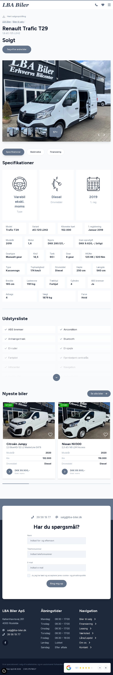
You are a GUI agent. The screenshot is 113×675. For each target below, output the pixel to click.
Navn (29, 536)
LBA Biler (6, 21)
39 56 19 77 (41, 517)
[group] (56, 101)
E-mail (30, 563)
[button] (99, 135)
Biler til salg (18, 21)
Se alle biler (99, 394)
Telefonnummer (34, 549)
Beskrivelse (35, 152)
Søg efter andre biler (16, 49)
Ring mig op (56, 583)
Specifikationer (13, 152)
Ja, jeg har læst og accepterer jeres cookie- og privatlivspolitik (58, 576)
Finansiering (55, 152)
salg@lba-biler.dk (68, 517)
